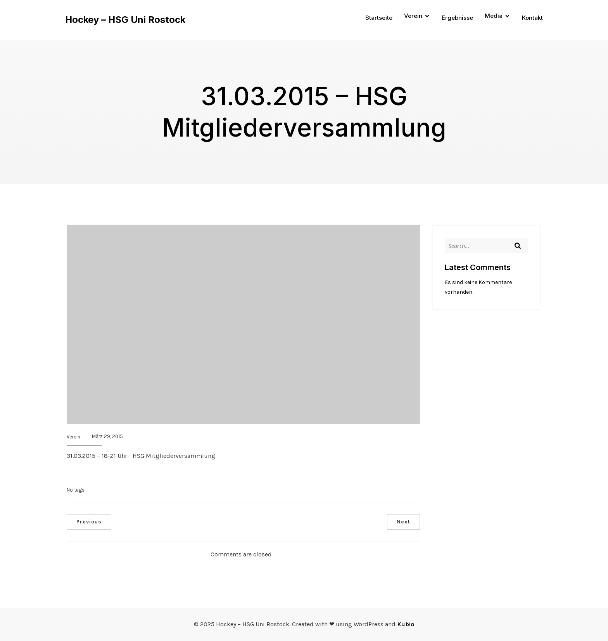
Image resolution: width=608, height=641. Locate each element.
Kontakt (532, 17)
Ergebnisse (457, 17)
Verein (73, 437)
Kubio (405, 624)
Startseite (378, 17)
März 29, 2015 (107, 436)
